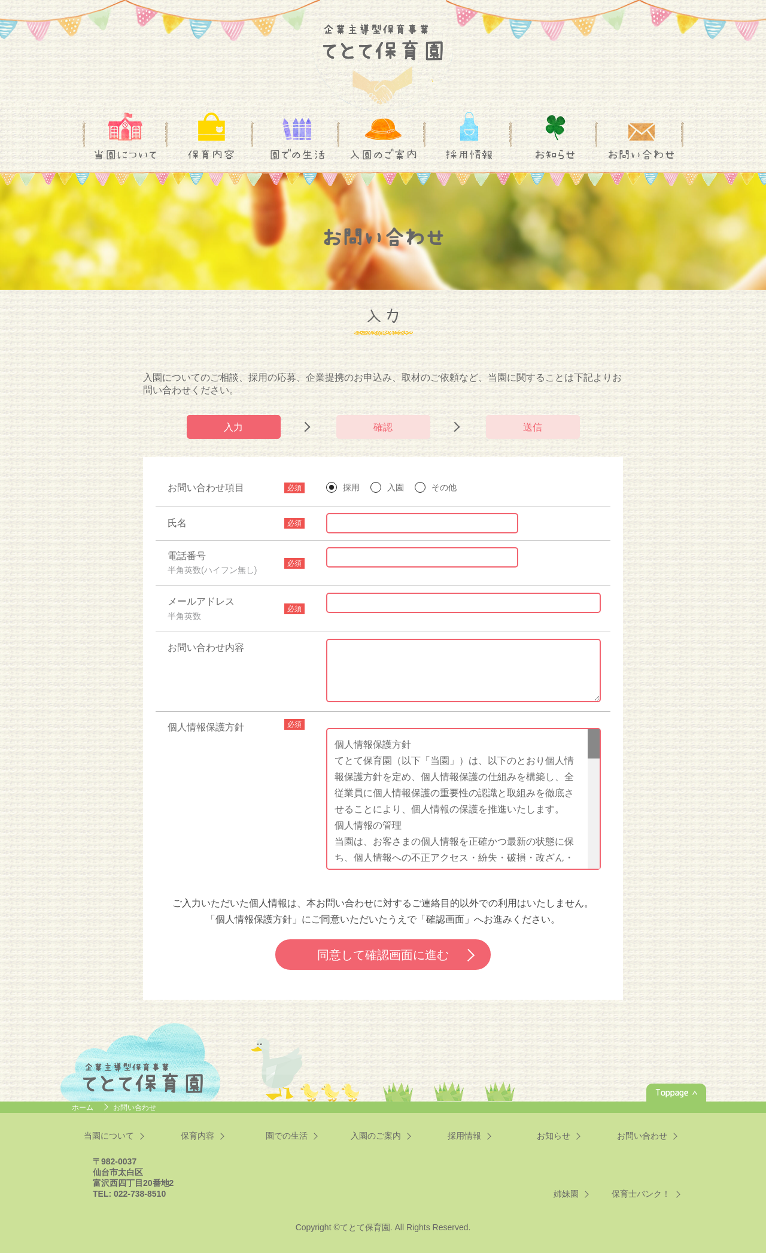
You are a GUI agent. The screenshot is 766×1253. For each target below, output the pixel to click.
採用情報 (469, 154)
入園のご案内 (383, 154)
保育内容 (211, 154)
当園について (125, 154)
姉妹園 (566, 1194)
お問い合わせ (641, 154)
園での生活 (297, 154)
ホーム (83, 1107)
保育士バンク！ (641, 1194)
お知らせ (555, 154)
